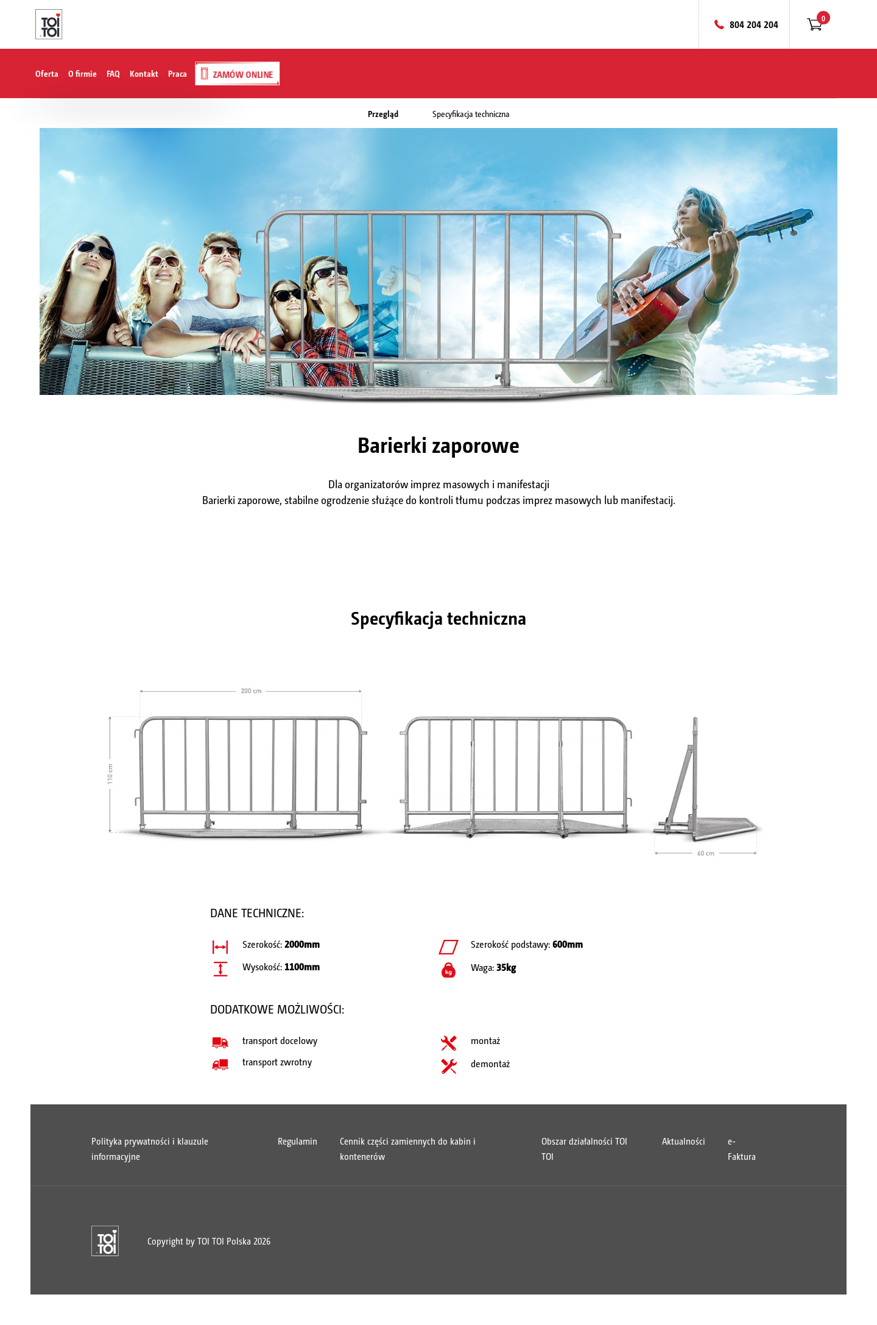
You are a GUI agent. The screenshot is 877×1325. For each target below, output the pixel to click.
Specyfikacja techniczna (471, 113)
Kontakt (144, 73)
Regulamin (297, 1140)
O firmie (82, 73)
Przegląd (383, 113)
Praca (177, 73)
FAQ (113, 73)
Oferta (46, 73)
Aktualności (683, 1140)
